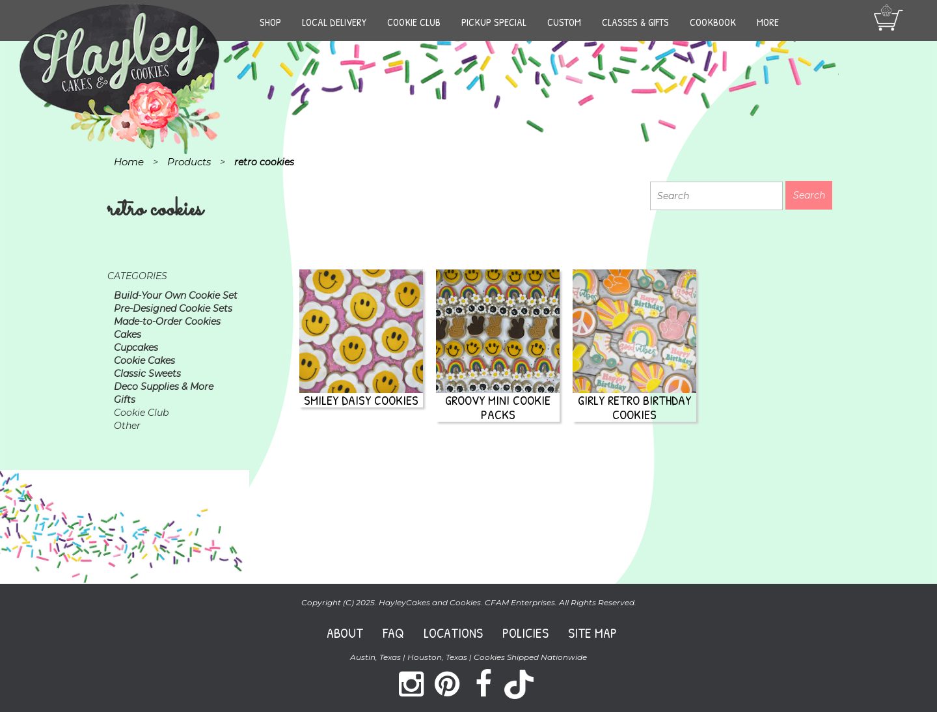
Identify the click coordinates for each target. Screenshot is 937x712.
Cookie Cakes (144, 360)
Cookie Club (414, 22)
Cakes (127, 334)
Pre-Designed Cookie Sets (173, 308)
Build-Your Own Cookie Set (176, 295)
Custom (564, 22)
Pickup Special (493, 22)
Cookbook (713, 22)
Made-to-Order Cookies (167, 321)
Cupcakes (136, 347)
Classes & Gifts (635, 22)
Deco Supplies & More (163, 386)
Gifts (124, 399)
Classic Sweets (147, 373)
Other (127, 425)
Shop (270, 22)
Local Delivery (334, 22)
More (768, 22)
